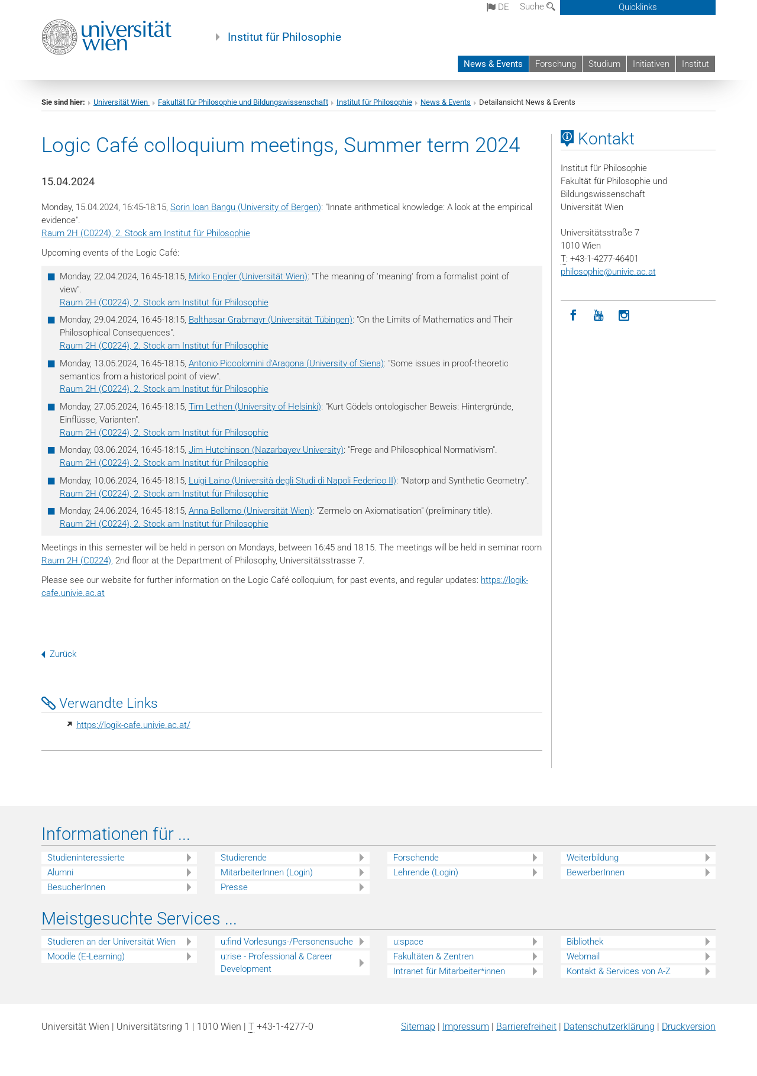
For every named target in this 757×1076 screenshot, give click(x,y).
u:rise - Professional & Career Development (276, 962)
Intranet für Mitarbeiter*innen (449, 971)
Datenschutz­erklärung (609, 1026)
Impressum (465, 1026)
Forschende (416, 857)
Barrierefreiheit (526, 1026)
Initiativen (651, 64)
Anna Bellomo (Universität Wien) (250, 510)
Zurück (58, 654)
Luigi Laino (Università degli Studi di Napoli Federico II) (292, 480)
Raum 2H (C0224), (77, 560)
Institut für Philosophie (284, 37)
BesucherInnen (76, 887)
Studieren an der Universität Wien (111, 941)
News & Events (493, 64)
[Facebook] (573, 315)
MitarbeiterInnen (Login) (267, 872)
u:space (408, 941)
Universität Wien (121, 102)
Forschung (555, 64)
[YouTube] (599, 315)
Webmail (583, 956)
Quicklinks (638, 7)
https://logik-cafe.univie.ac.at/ (133, 725)
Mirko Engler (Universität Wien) (248, 276)
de (498, 7)
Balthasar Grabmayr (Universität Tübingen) (270, 319)
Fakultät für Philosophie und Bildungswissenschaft (243, 102)
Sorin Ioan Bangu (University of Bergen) (245, 207)
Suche (537, 6)
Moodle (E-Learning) (86, 956)
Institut (695, 64)
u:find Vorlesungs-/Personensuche (287, 941)
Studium (604, 64)
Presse (234, 887)
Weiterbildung (593, 857)
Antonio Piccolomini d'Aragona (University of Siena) (286, 363)
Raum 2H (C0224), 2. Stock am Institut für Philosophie (145, 233)
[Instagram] (624, 315)
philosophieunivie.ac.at (608, 271)
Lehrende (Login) (425, 872)
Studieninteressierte (86, 857)
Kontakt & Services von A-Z (619, 971)
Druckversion (689, 1026)
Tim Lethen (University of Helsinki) (255, 406)
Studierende (244, 857)
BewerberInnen (596, 872)
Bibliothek (585, 941)
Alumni (60, 872)
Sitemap (418, 1026)
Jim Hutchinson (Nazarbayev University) (266, 449)
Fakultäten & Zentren (433, 956)
